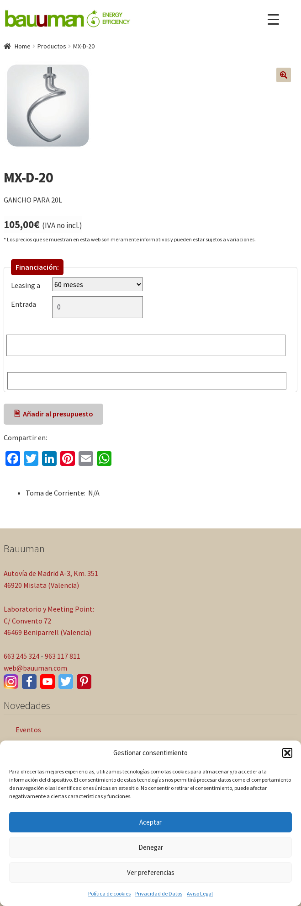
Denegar (150, 847)
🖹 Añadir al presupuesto (53, 413)
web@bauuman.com (35, 667)
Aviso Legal (200, 893)
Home (23, 46)
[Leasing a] (97, 284)
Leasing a (25, 285)
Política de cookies (109, 893)
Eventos (28, 729)
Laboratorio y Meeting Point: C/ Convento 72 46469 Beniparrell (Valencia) (49, 620)
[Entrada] (97, 307)
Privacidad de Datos (158, 893)
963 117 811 (62, 656)
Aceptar (150, 822)
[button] (287, 752)
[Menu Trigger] (273, 19)
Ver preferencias (150, 872)
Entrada (25, 304)
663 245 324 (21, 656)
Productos (51, 46)
